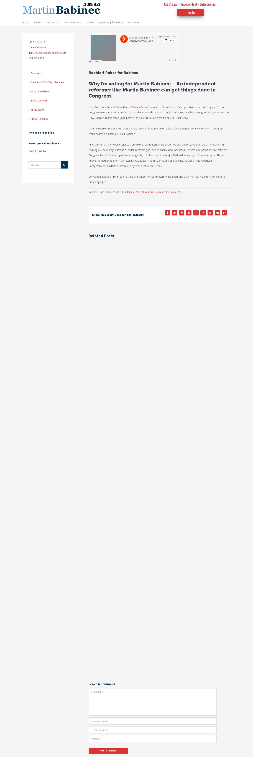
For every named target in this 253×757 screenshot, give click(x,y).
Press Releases (157, 191)
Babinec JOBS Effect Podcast (47, 82)
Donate (190, 12)
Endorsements (131, 191)
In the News (38, 109)
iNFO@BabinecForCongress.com (48, 52)
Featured (144, 191)
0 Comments (174, 191)
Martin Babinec (131, 107)
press (94, 191)
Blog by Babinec (40, 91)
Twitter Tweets (37, 150)
